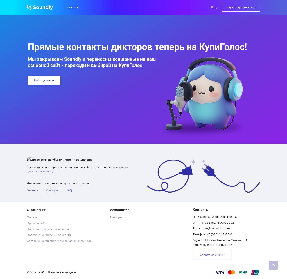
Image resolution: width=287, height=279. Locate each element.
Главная (32, 190)
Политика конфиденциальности (49, 235)
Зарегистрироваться (241, 7)
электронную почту (40, 171)
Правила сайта (37, 223)
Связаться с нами (212, 255)
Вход (214, 7)
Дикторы (73, 7)
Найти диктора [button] (44, 80)
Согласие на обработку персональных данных (59, 241)
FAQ (69, 190)
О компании (36, 210)
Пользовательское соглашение (48, 229)
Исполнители (121, 210)
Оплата (32, 217)
